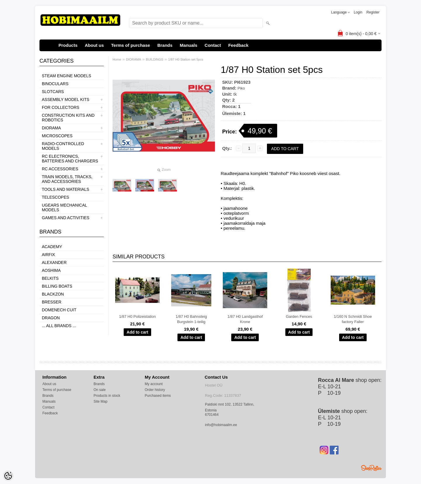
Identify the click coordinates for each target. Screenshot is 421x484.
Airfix (48, 254)
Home (117, 59)
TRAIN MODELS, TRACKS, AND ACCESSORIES (67, 179)
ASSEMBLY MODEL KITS (65, 99)
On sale (100, 390)
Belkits (50, 278)
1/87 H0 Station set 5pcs (185, 59)
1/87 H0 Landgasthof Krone (245, 319)
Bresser (51, 302)
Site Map (100, 401)
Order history (155, 390)
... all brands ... (59, 325)
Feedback (238, 45)
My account (154, 384)
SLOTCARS (53, 91)
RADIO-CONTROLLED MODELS (63, 146)
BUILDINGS (154, 59)
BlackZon (53, 294)
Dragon (51, 317)
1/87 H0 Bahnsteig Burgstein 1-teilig (191, 319)
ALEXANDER (54, 262)
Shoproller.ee (371, 468)
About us (94, 45)
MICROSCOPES (57, 135)
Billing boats (57, 286)
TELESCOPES (55, 197)
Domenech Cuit (59, 310)
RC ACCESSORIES (60, 169)
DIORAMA (51, 128)
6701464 (212, 415)
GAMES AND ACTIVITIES (65, 217)
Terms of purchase (130, 45)
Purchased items (158, 396)
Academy (52, 246)
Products (67, 45)
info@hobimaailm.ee (221, 425)
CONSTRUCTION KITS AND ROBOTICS (68, 117)
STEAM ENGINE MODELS (66, 75)
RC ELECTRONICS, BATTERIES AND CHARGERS (70, 158)
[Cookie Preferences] (8, 476)
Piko (241, 88)
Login (358, 12)
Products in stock (107, 396)
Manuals (188, 45)
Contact (213, 45)
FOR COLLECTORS (60, 107)
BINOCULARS (55, 83)
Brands (164, 45)
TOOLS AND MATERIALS (65, 189)
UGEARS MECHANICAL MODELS (64, 207)
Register (372, 12)
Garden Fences (299, 316)
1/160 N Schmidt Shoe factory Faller (353, 319)
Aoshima (51, 270)
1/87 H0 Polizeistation (137, 316)
